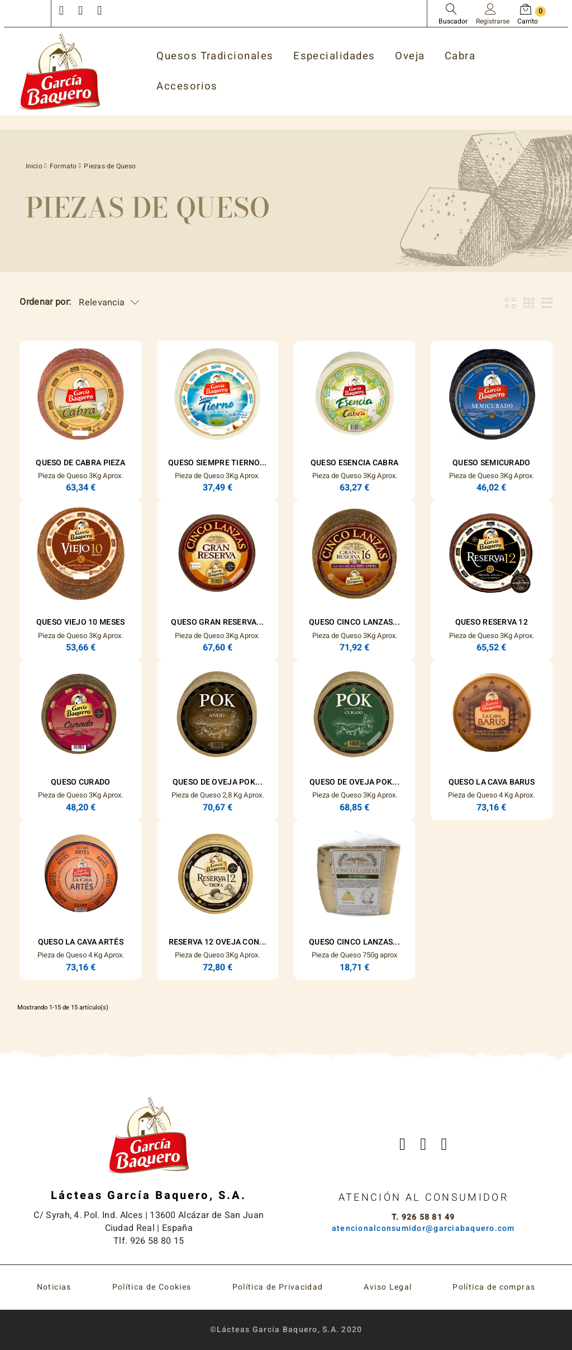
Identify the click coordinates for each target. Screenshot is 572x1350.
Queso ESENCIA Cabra (354, 463)
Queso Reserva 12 (491, 622)
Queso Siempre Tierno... (217, 463)
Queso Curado (80, 782)
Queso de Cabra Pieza (80, 463)
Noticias (54, 1287)
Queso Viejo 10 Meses (80, 622)
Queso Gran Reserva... (217, 622)
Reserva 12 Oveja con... (217, 942)
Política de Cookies (152, 1287)
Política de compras (493, 1287)
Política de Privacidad (277, 1287)
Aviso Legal (388, 1287)
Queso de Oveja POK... (218, 782)
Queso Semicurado (491, 463)
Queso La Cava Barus (492, 782)
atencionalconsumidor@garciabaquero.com (423, 1228)
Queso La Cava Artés (80, 942)
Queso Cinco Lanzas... (354, 622)
